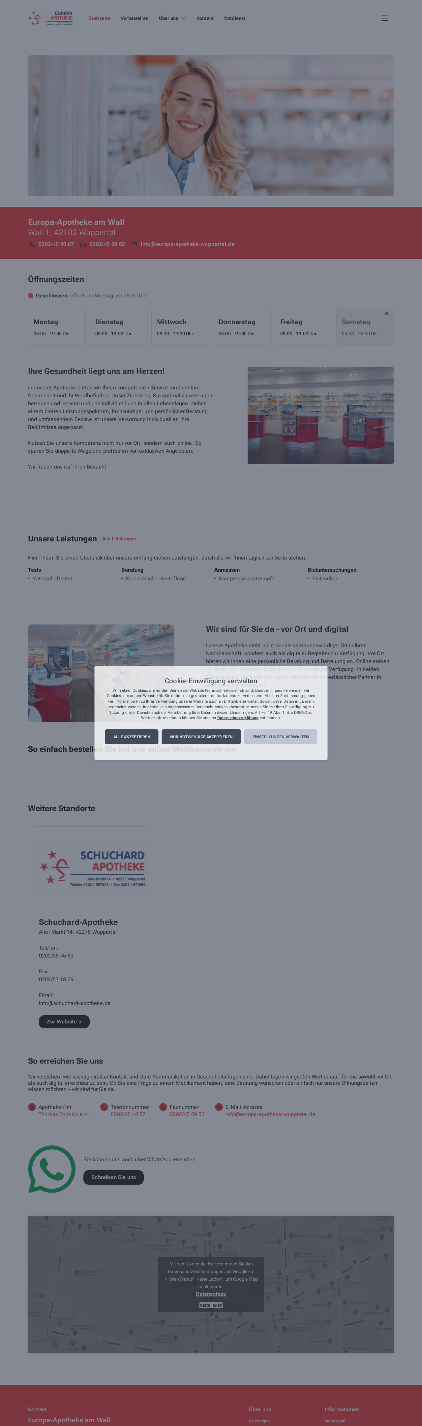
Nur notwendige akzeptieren (201, 737)
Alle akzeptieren (131, 737)
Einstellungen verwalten (281, 737)
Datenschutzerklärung (237, 718)
